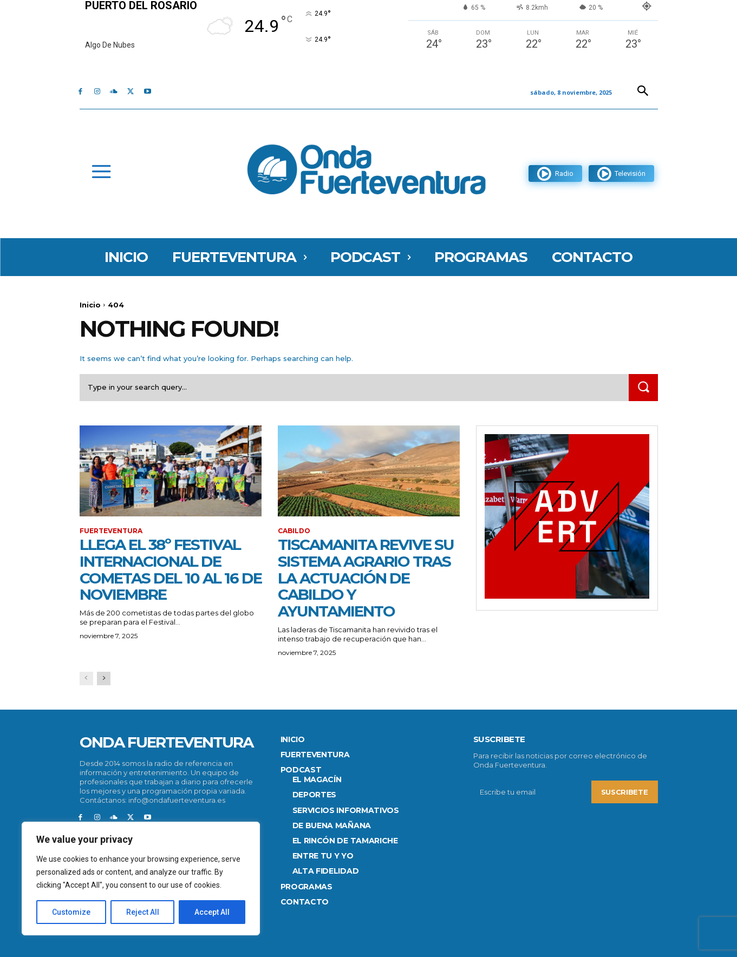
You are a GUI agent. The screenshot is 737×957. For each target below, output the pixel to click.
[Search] (643, 387)
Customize (71, 912)
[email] (532, 792)
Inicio (90, 304)
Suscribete (624, 792)
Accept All (212, 912)
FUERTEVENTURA (111, 531)
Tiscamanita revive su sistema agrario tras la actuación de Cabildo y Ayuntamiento (366, 577)
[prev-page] (86, 678)
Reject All (142, 912)
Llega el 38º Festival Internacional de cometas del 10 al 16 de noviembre (171, 569)
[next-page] (103, 678)
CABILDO (294, 531)
